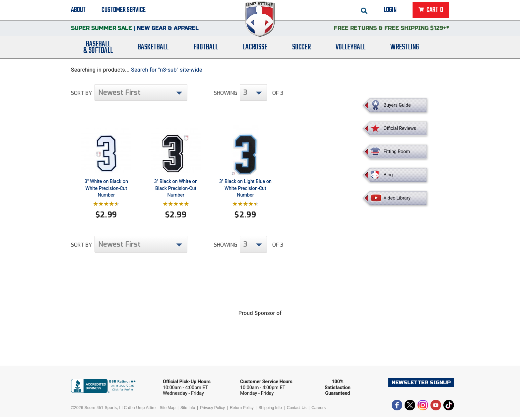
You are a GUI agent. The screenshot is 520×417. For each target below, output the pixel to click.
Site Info (187, 407)
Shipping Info (270, 407)
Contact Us (296, 407)
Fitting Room (397, 151)
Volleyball (350, 47)
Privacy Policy (212, 407)
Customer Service (123, 10)
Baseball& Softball (98, 47)
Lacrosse (255, 47)
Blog (388, 174)
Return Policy (241, 407)
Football (205, 47)
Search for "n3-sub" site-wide (166, 70)
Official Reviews (400, 128)
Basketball (153, 47)
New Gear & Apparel (168, 28)
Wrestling (404, 47)
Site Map (167, 407)
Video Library (397, 198)
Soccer (301, 47)
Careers (318, 407)
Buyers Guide (397, 105)
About (78, 10)
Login (390, 10)
